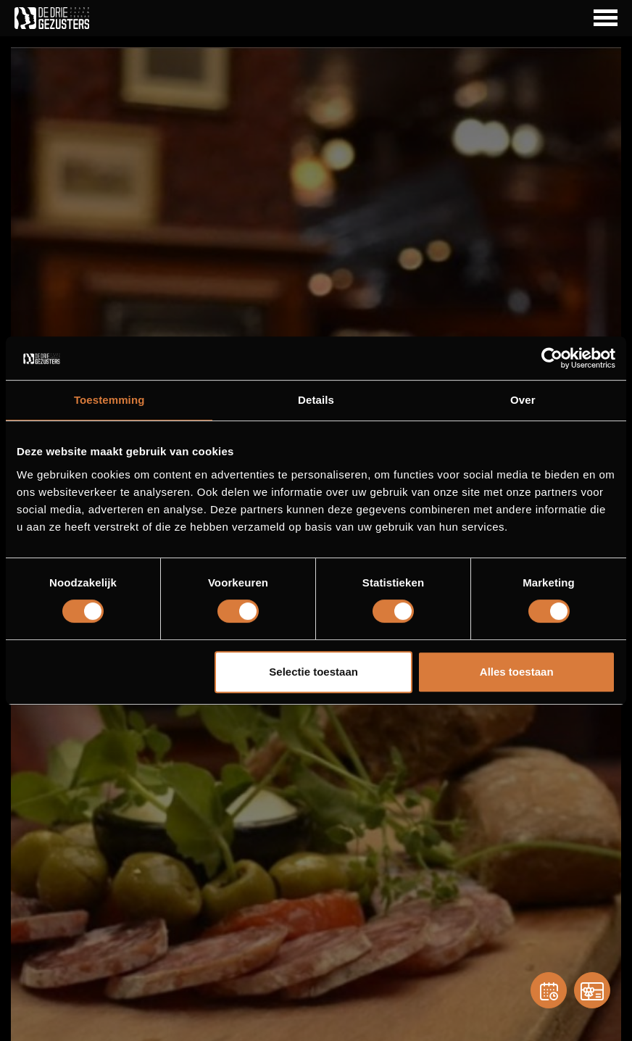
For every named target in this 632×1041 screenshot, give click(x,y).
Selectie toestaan (313, 671)
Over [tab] (523, 400)
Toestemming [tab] (109, 400)
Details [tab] (316, 400)
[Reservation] (549, 990)
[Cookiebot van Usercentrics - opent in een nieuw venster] (551, 358)
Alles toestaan (517, 671)
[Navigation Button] (606, 17)
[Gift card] (592, 990)
